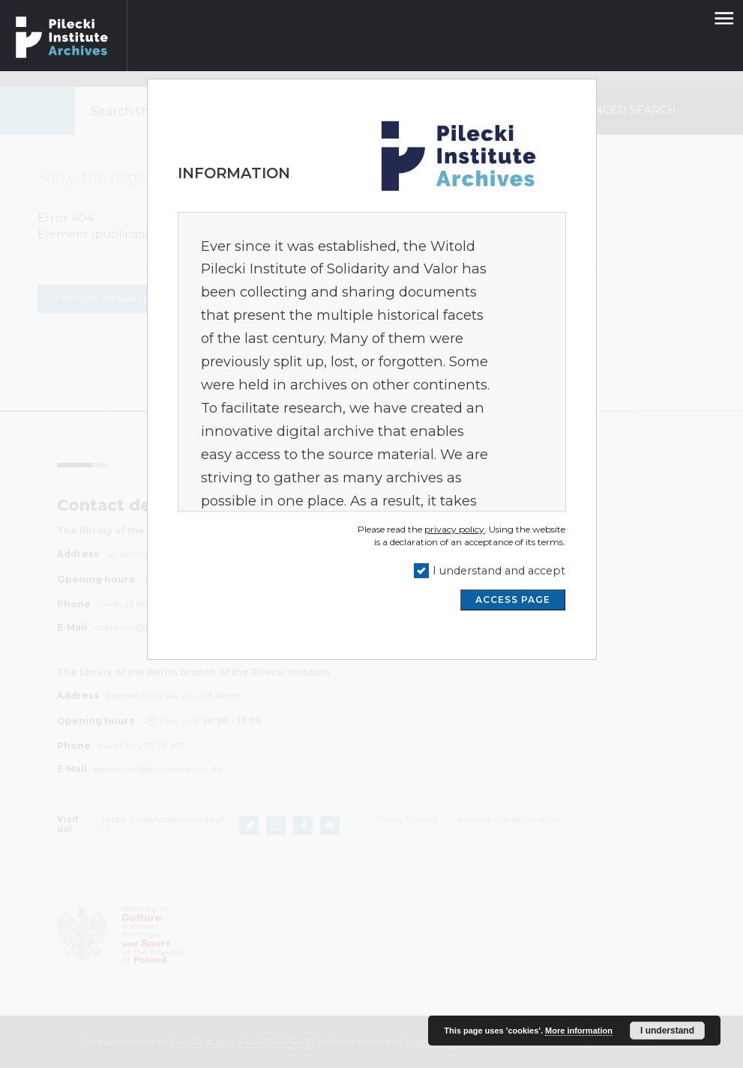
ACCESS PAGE (512, 599)
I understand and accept (499, 570)
